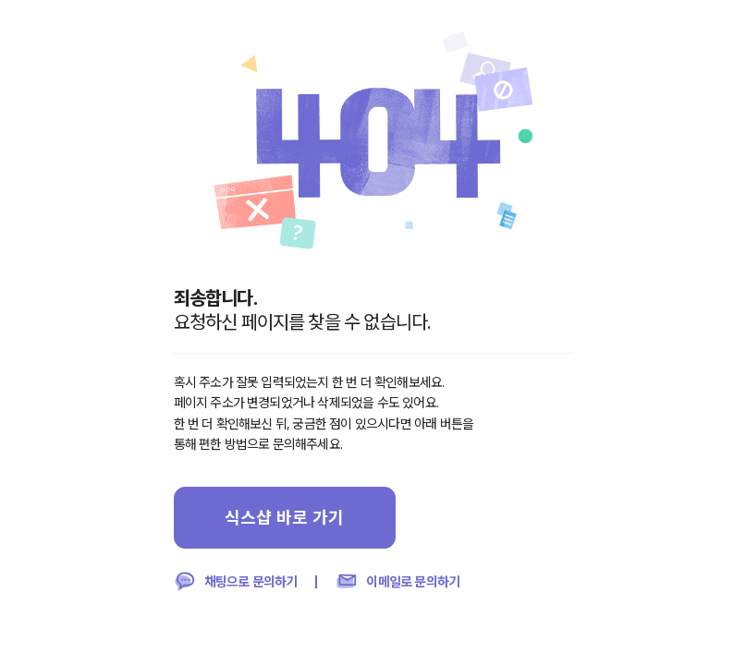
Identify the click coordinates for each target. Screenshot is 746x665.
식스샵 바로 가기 (284, 517)
